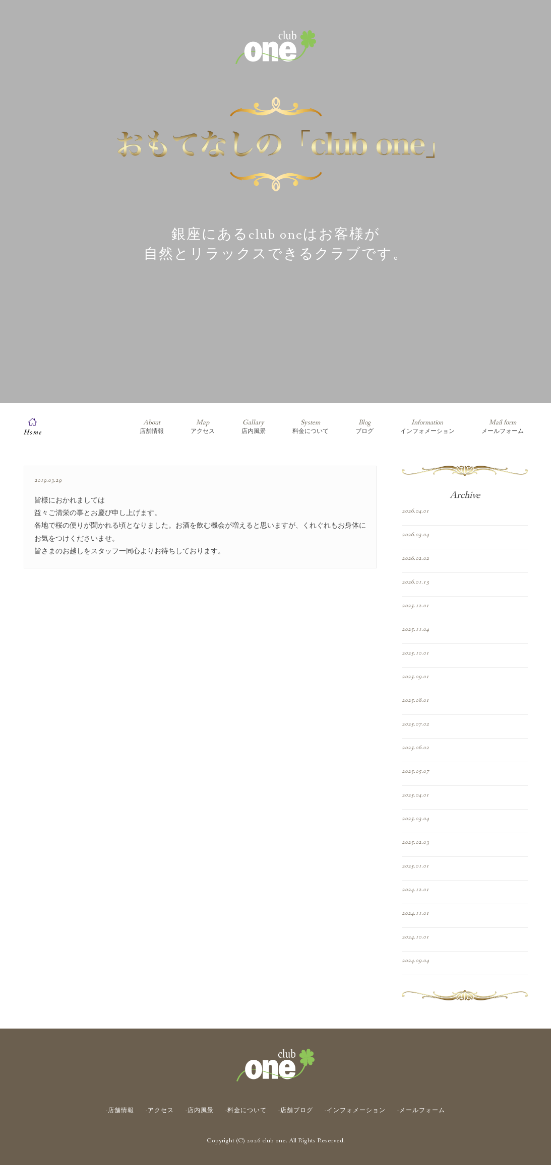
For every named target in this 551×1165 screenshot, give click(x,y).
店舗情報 (152, 426)
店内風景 (253, 426)
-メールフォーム (421, 1111)
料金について (310, 426)
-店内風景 (200, 1111)
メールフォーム (502, 426)
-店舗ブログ (295, 1111)
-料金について (246, 1111)
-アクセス (160, 1111)
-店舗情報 (120, 1111)
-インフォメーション (355, 1111)
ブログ (364, 426)
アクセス (203, 426)
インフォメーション (427, 426)
